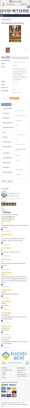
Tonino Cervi (15, 82)
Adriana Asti (20, 76)
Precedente (4, 218)
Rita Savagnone (19, 78)
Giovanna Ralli (20, 73)
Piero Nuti (21, 71)
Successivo (11, 218)
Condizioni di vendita (7, 370)
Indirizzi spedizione (21, 374)
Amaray (17, 160)
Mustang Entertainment (21, 115)
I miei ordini (20, 372)
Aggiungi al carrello (14, 98)
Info (3, 376)
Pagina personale (21, 370)
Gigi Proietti (18, 79)
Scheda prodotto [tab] (6, 104)
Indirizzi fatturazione (22, 376)
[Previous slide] (4, 50)
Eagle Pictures (19, 120)
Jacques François (20, 70)
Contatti (4, 378)
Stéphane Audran (16, 68)
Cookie (4, 374)
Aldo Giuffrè (17, 75)
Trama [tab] (13, 104)
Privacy (4, 372)
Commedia (14, 65)
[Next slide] (25, 50)
